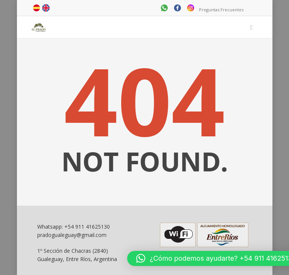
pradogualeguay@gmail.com (71, 234)
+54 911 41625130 (87, 226)
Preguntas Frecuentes (221, 9)
